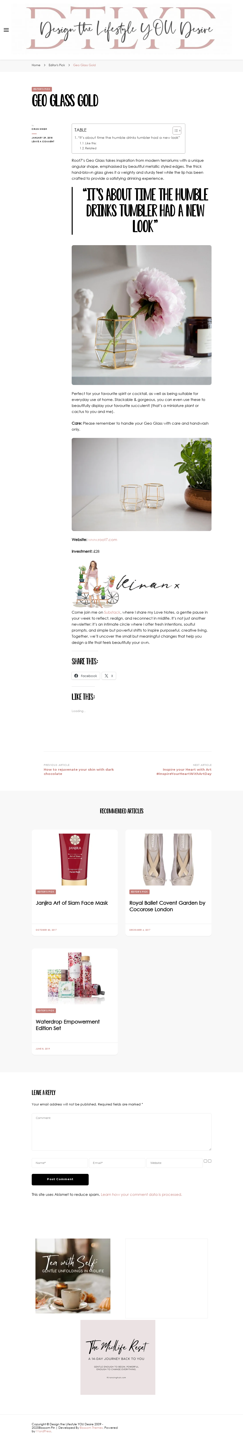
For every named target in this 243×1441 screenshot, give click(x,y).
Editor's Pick (41, 89)
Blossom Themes (91, 1428)
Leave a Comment (46, 142)
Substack (112, 612)
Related (90, 148)
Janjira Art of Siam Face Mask (72, 903)
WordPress (43, 1431)
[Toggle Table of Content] (174, 130)
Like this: (91, 143)
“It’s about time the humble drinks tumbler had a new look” (129, 137)
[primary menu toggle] (6, 30)
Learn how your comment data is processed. (141, 1194)
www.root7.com (102, 539)
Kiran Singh (39, 129)
